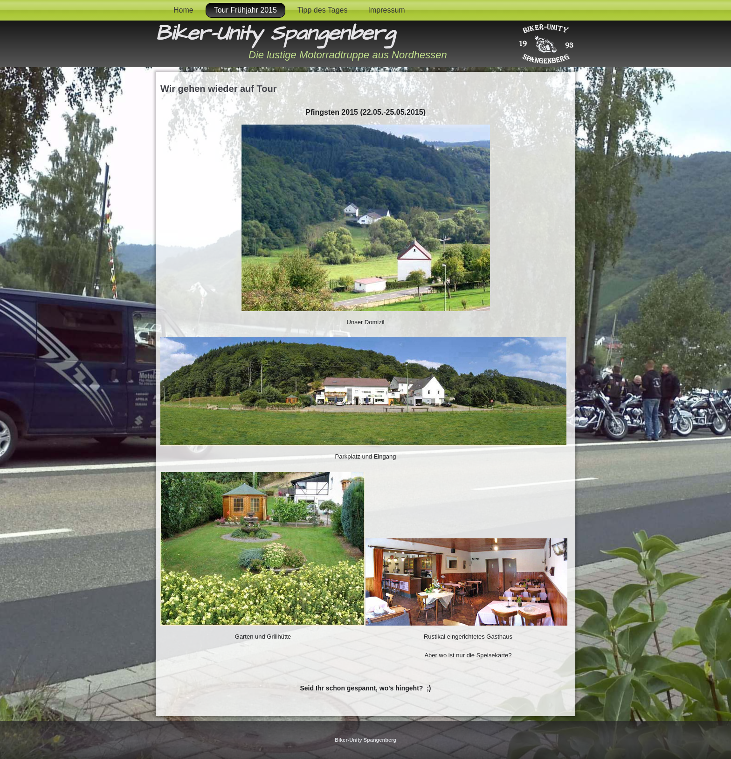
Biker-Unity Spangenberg (275, 33)
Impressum (386, 10)
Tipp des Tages (322, 10)
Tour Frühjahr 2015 (245, 10)
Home (183, 10)
